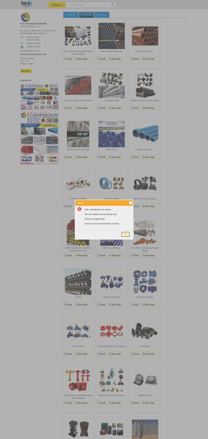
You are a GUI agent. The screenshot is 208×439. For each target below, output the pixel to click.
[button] (130, 202)
